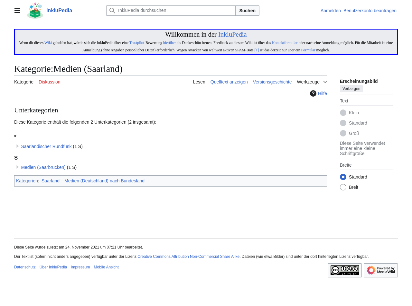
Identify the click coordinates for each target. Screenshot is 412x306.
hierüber (169, 42)
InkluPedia (232, 34)
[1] (256, 50)
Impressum (80, 267)
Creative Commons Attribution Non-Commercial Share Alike (188, 256)
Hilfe (317, 93)
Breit (353, 187)
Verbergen (351, 89)
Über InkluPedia (53, 267)
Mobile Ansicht (106, 267)
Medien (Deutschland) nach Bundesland (104, 180)
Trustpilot (136, 42)
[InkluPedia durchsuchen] (171, 10)
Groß (354, 133)
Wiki (48, 42)
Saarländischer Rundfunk (46, 146)
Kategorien (27, 180)
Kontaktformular (285, 42)
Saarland (51, 180)
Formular (308, 50)
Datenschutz (25, 267)
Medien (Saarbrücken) (43, 167)
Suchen (247, 10)
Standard (358, 123)
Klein (354, 113)
